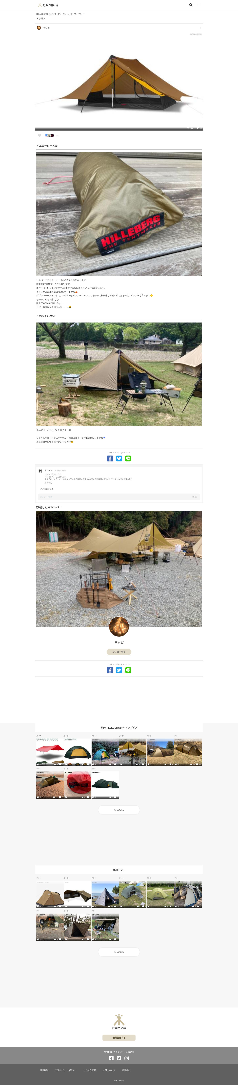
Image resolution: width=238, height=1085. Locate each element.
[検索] (191, 5)
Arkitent (94, 882)
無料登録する (119, 1037)
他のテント (119, 869)
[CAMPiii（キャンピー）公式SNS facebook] (111, 1058)
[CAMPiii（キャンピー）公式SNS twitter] (119, 1058)
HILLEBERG (40, 740)
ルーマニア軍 (41, 914)
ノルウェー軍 (68, 914)
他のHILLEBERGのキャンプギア (119, 727)
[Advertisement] (119, 700)
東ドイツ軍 (95, 914)
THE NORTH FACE (42, 882)
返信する (48, 483)
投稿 (194, 496)
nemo (149, 882)
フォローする (119, 652)
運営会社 (126, 1070)
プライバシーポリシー (65, 1070)
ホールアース (179, 882)
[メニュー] (198, 5)
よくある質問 (89, 1070)
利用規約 (44, 1070)
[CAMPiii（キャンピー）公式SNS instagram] (126, 1058)
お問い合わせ (108, 1070)
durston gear (124, 882)
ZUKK (66, 882)
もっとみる (119, 810)
